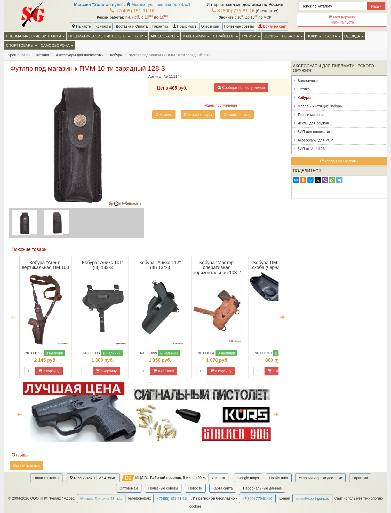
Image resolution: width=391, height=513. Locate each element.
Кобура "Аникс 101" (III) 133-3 (102, 265)
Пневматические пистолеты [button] (99, 36)
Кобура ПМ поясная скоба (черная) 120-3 (274, 265)
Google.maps (248, 478)
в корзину (49, 371)
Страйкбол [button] (225, 36)
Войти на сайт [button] (272, 26)
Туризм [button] (251, 36)
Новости (195, 488)
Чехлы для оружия (313, 123)
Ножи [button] (313, 36)
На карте (81, 26)
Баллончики (308, 80)
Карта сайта (223, 488)
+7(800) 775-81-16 (257, 498)
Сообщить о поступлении (241, 87)
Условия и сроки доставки (320, 478)
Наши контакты (46, 478)
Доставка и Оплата (132, 26)
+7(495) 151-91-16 (132, 10)
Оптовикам (210, 26)
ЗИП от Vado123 (311, 149)
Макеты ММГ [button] (195, 36)
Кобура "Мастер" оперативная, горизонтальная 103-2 (217, 267)
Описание (164, 115)
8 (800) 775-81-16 (232, 10)
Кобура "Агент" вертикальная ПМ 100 (45, 265)
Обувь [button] (271, 36)
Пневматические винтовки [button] (35, 36)
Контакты (103, 26)
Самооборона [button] (57, 45)
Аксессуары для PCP (315, 140)
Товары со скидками (339, 161)
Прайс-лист (184, 26)
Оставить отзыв (237, 115)
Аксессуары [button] (164, 36)
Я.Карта (218, 478)
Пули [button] (140, 36)
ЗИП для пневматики (315, 132)
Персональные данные (262, 488)
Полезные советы (239, 26)
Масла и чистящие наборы (320, 106)
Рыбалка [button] (292, 36)
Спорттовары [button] (21, 45)
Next (282, 317)
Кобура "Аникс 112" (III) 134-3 (160, 265)
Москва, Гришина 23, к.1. (101, 498)
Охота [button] (333, 36)
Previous (12, 317)
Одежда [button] (354, 36)
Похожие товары (198, 115)
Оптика (304, 89)
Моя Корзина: (342, 19)
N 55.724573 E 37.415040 (92, 478)
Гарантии (160, 26)
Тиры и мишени (311, 115)
